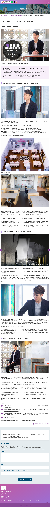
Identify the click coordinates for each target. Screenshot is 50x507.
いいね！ (8, 26)
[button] (1, 250)
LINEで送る (15, 26)
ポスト (3, 26)
